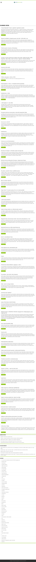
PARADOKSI (4, 131)
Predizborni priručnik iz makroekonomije (9, 358)
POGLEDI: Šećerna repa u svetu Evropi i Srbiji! (21, 449)
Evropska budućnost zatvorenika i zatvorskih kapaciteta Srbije (14, 112)
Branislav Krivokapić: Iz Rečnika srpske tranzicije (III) (12, 150)
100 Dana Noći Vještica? (6, 292)
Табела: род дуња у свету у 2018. (8, 77)
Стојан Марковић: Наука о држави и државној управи (12, 27)
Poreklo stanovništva (4, 525)
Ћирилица (3, 541)
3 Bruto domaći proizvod (5, 487)
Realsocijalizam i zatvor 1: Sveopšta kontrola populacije (12, 83)
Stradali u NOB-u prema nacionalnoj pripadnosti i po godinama (14, 452)
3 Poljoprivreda (4, 493)
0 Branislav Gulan (4, 461)
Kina (2, 518)
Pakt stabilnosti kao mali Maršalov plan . (9, 247)
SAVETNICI (3, 378)
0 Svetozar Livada (4, 471)
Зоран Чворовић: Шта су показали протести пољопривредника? (10, 447)
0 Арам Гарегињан (4, 473)
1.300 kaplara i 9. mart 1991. (7, 102)
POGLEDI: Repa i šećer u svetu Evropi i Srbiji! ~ (7, 449)
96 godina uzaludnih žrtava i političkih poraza (10, 170)
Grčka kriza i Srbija (5, 426)
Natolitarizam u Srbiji (5, 93)
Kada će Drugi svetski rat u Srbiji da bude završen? (11, 209)
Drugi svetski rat (4, 509)
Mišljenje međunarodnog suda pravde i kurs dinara (11, 416)
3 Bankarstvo (3, 486)
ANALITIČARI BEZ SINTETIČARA (8, 302)
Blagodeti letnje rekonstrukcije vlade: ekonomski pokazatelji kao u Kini (15, 218)
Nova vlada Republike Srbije (7, 323)
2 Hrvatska (3, 480)
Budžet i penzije (4, 505)
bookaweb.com (4, 502)
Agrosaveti (3, 496)
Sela (2, 531)
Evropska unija (4, 512)
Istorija (2, 515)
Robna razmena (4, 528)
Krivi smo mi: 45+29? (5, 122)
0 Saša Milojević (4, 470)
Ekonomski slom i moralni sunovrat (8, 406)
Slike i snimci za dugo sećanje (7, 284)
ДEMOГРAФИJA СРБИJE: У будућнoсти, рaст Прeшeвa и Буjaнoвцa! (10, 439)
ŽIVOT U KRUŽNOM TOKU (7, 237)
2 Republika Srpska (4, 483)
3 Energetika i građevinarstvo (5, 489)
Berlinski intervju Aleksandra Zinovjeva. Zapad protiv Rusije (13, 160)
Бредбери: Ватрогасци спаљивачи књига (6, 436)
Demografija (3, 508)
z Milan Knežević (4, 538)
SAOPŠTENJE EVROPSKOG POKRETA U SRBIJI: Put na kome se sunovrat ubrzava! (12, 442)
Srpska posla (4, 332)
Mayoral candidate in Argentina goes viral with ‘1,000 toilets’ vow (14, 38)
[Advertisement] (18, 6)
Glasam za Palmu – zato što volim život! (9, 368)
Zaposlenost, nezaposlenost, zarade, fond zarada (8, 540)
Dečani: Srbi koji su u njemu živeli (8, 451)
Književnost (3, 519)
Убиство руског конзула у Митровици (9, 48)
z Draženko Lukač (4, 535)
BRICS (2, 503)
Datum (2, 256)
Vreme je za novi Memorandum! (7, 141)
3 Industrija (3, 490)
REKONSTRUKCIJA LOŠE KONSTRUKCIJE (10, 227)
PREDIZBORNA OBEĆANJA (7, 341)
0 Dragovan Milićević (4, 464)
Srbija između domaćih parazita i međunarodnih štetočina (13, 350)
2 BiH (2, 477)
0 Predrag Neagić (4, 468)
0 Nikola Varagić (4, 467)
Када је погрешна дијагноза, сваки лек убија (10, 397)
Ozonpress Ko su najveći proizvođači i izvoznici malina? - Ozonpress (10, 454)
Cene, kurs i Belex (4, 506)
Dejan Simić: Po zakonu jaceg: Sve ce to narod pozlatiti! (12, 190)
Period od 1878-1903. (5, 67)
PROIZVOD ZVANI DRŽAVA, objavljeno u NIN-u (11, 264)
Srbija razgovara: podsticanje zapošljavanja (10, 387)
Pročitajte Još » (3, 44)
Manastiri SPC (3, 521)
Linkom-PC (24, 560)
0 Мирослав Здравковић (5, 474)
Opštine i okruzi (4, 524)
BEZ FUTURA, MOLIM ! (6, 180)
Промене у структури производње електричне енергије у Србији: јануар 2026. (12, 438)
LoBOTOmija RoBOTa (5, 199)
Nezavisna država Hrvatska (5, 522)
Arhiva (2, 499)
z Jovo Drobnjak (4, 537)
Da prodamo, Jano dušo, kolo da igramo (9, 274)
